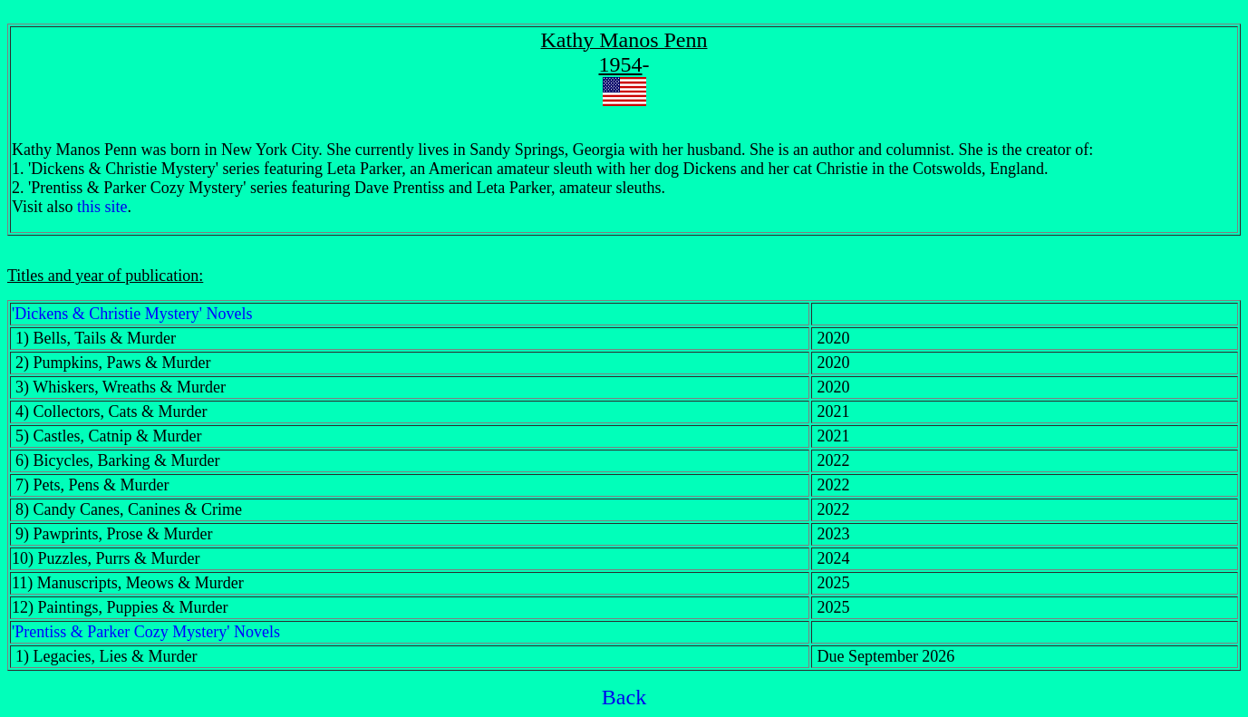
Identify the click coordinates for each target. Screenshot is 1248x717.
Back (624, 697)
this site (102, 207)
